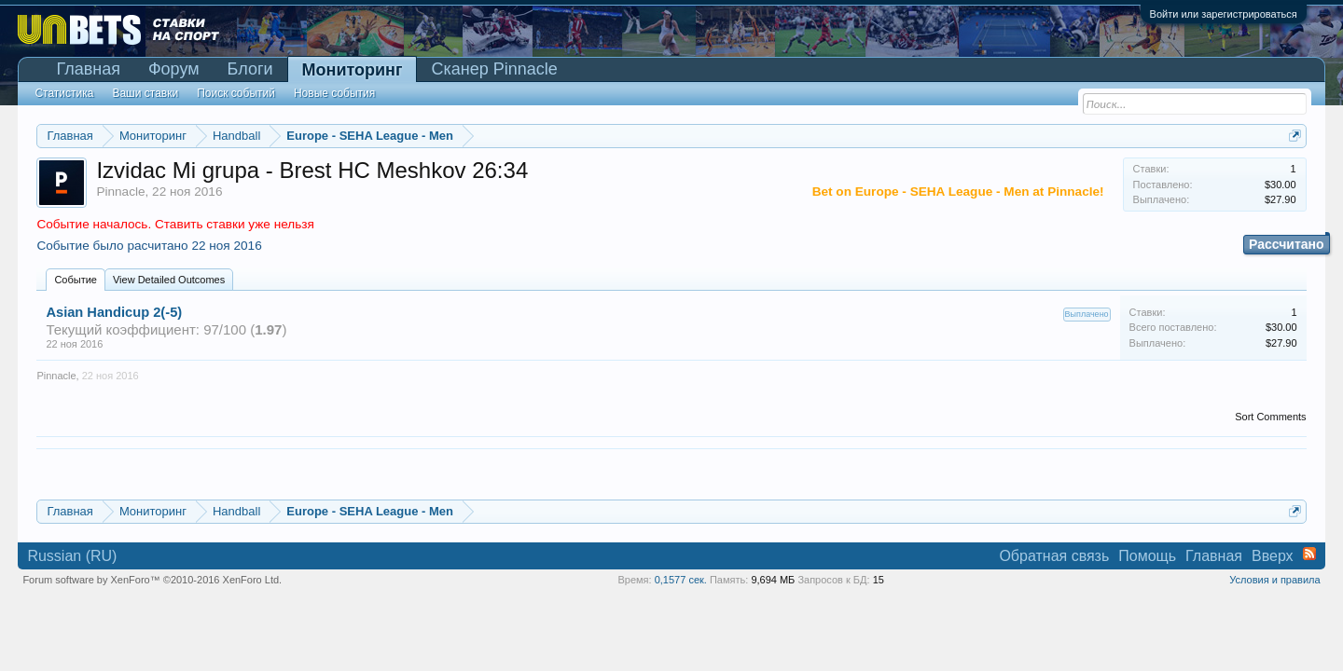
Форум (174, 69)
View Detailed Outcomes (169, 279)
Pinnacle (120, 192)
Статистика (64, 93)
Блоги (250, 69)
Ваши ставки (145, 93)
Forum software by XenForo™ (152, 579)
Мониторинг (352, 70)
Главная (88, 69)
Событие (75, 279)
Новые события (334, 93)
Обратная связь (1054, 556)
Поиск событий (236, 93)
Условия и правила (1274, 579)
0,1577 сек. (681, 579)
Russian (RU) (72, 556)
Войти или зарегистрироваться (1223, 14)
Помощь (1147, 556)
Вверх (1273, 556)
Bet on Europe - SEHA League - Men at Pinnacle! (958, 192)
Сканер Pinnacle (494, 69)
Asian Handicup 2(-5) (114, 312)
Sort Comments (1270, 416)
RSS (1309, 553)
